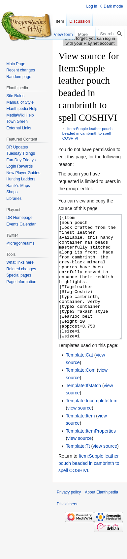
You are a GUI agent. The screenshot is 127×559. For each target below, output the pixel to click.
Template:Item (80, 440)
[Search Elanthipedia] (111, 33)
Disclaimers (67, 528)
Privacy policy (69, 517)
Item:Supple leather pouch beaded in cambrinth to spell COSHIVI (87, 133)
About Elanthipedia (101, 517)
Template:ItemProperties (91, 455)
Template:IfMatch (83, 410)
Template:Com (80, 394)
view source (79, 432)
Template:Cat (79, 379)
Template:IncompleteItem (91, 425)
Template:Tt (78, 470)
